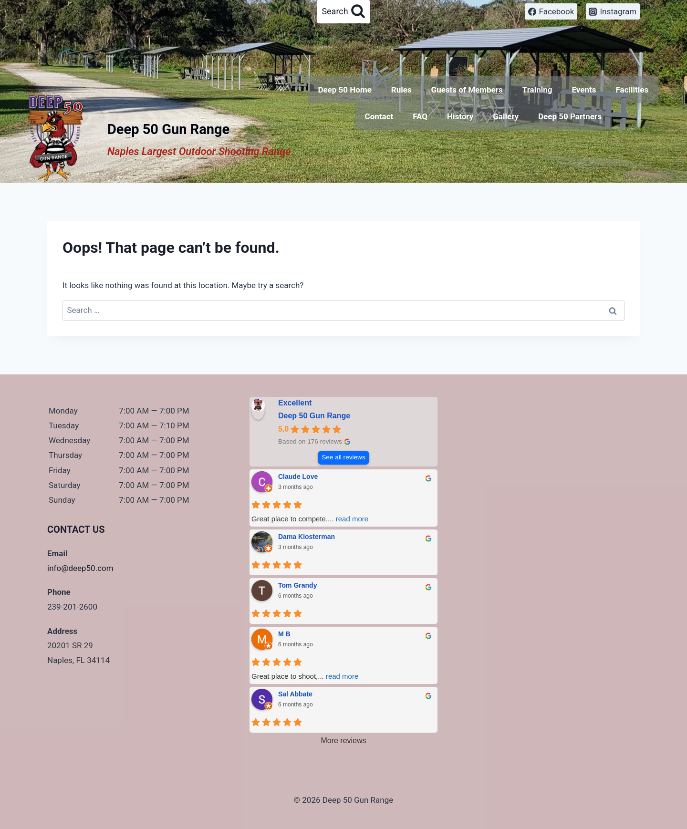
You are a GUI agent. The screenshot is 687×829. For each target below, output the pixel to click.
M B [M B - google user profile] (284, 634)
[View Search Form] (343, 11)
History (460, 116)
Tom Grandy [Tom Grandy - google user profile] (297, 585)
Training (537, 89)
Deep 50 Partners (570, 116)
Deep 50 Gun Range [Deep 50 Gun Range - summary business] (314, 416)
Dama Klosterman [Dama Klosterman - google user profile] (306, 536)
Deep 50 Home (344, 89)
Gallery (506, 116)
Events (584, 89)
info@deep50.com (80, 568)
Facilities (631, 89)
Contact (379, 116)
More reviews (343, 740)
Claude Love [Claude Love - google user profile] (298, 476)
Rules (401, 89)
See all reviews (343, 457)
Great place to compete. (309, 519)
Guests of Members (467, 89)
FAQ (420, 116)
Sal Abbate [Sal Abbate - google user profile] (295, 694)
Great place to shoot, (304, 676)
